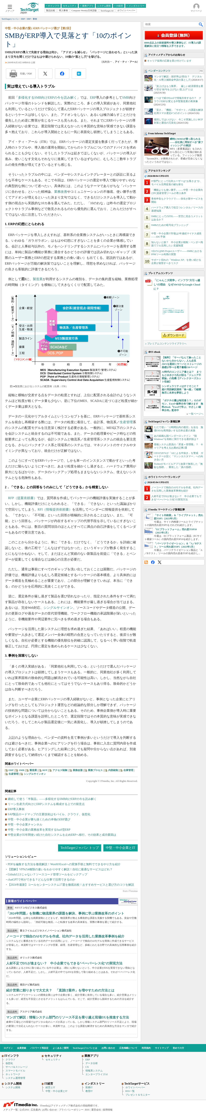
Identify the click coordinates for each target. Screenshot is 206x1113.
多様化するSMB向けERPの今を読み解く (47, 97)
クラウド (10, 1059)
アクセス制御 (59, 770)
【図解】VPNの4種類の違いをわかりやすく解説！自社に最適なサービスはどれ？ (60, 869)
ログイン (8, 1048)
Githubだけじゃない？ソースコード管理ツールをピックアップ (48, 874)
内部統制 (113, 770)
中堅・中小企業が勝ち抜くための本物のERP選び (39, 819)
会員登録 (21, 1048)
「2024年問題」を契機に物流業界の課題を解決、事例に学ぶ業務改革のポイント (65, 913)
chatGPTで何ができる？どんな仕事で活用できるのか (41, 879)
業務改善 (60, 191)
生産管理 (126, 422)
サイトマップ (161, 1048)
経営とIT (50, 1087)
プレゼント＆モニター (137, 1094)
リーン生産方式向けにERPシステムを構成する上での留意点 (46, 804)
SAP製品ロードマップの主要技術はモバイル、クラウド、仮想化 (49, 814)
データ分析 (91, 1063)
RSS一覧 (130, 1091)
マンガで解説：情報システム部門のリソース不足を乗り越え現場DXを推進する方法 (67, 1017)
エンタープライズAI (96, 1074)
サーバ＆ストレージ (17, 1067)
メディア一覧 (10, 1109)
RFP (44, 770)
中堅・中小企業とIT (120, 847)
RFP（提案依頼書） (22, 498)
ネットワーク (13, 1074)
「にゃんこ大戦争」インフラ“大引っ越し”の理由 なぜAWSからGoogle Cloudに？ (177, 284)
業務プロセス (95, 770)
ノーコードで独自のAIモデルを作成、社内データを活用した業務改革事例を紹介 (65, 936)
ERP (93, 97)
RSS (146, 562)
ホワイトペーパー (135, 1087)
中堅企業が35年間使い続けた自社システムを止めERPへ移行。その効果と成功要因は (62, 834)
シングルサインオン (58, 607)
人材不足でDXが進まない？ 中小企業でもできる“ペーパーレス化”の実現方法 (64, 963)
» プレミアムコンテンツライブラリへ (166, 343)
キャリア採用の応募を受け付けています (169, 60)
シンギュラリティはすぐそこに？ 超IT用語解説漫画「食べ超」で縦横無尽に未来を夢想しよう (181, 389)
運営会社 (96, 1109)
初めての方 (178, 1048)
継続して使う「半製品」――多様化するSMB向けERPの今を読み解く (52, 799)
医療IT (89, 1087)
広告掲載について (128, 1048)
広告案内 (36, 1109)
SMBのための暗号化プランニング (169, 225)
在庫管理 (128, 770)
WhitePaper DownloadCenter (128, 902)
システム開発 (13, 1087)
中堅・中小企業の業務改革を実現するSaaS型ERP (39, 829)
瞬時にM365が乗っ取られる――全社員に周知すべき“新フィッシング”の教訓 (186, 142)
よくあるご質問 (60, 1048)
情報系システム (94, 1070)
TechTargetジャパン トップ (79, 847)
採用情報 (108, 1109)
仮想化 (9, 1063)
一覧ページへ (196, 413)
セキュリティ (53, 1059)
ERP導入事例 (16, 809)
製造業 (38, 279)
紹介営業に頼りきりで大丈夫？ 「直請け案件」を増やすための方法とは (60, 990)
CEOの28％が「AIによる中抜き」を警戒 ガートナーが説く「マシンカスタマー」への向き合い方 (178, 456)
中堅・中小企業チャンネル (25, 824)
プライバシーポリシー (71, 1109)
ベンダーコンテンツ (159, 70)
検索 (201, 24)
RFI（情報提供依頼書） (55, 509)
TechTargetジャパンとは (85, 1048)
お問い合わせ (108, 1048)
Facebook (153, 562)
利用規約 (146, 1048)
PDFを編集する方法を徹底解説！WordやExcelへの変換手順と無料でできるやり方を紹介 (64, 864)
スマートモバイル (15, 1070)
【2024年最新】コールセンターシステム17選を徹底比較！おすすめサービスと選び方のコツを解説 (71, 884)
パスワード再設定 (39, 1048)
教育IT (89, 1091)
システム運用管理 (15, 1078)
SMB (125, 97)
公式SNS (24, 1109)
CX (87, 1067)
